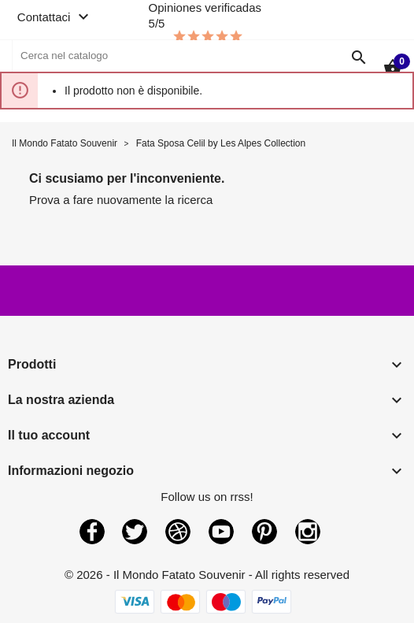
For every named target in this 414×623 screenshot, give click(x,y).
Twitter (134, 531)
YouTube (221, 531)
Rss (177, 531)
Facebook (92, 531)
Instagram (307, 531)
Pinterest (264, 531)
